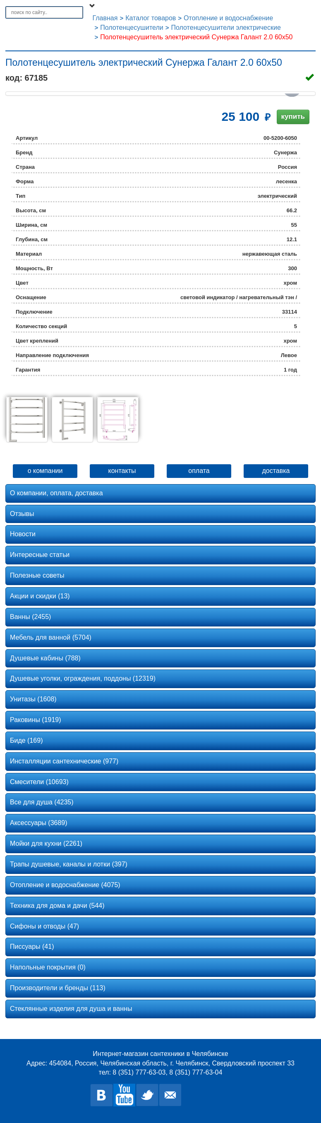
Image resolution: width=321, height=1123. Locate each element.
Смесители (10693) (39, 781)
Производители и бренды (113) (57, 987)
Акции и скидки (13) (40, 596)
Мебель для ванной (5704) (50, 637)
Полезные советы (37, 575)
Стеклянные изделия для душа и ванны (71, 1008)
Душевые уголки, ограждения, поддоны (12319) (83, 678)
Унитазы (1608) (33, 699)
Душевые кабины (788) (45, 658)
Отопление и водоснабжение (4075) (65, 884)
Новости (23, 534)
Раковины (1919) (35, 719)
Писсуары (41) (32, 946)
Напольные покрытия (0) (48, 967)
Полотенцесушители (131, 27)
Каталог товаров (150, 18)
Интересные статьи (39, 554)
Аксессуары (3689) (38, 822)
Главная (105, 18)
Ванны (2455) (30, 616)
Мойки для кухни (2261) (46, 843)
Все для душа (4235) (42, 802)
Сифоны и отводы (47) (44, 926)
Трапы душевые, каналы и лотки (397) (68, 864)
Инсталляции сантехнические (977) (64, 761)
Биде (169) (26, 740)
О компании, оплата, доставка (56, 493)
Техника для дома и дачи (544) (57, 905)
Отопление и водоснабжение (228, 18)
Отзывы (22, 513)
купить (293, 116)
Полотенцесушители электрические (225, 27)
